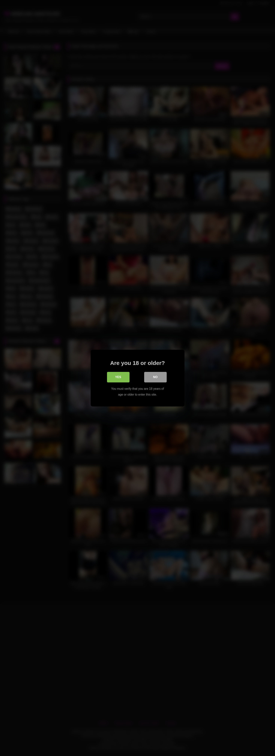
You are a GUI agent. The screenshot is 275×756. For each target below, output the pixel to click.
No (155, 377)
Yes (118, 377)
